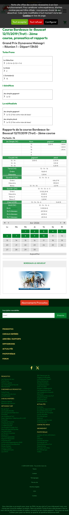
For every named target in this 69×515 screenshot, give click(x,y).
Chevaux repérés (10, 334)
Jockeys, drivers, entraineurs (46, 435)
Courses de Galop (42, 440)
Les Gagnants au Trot (44, 390)
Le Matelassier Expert (44, 379)
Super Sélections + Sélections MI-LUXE (13, 418)
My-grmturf (5, 409)
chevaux (14, 208)
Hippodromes (8, 344)
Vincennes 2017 (6, 440)
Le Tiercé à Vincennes (8, 433)
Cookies (27, 15)
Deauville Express (42, 381)
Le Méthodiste (5, 396)
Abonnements (5, 386)
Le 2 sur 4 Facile (6, 448)
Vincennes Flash (42, 401)
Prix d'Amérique (42, 416)
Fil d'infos (40, 407)
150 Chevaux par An (43, 375)
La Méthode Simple (7, 450)
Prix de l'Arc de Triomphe (45, 413)
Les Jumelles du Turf (7, 416)
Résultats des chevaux (8, 403)
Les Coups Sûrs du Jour (8, 394)
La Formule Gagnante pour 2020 (11, 442)
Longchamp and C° (43, 385)
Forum (5, 359)
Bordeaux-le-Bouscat (35, 263)
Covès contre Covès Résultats (10, 444)
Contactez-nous (43, 425)
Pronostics (7, 329)
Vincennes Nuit (41, 400)
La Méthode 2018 (6, 426)
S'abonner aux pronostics (11, 389)
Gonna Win (4, 435)
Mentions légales (34, 487)
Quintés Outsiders (42, 383)
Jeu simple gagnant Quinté (9, 385)
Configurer (51, 21)
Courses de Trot (42, 442)
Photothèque (8, 354)
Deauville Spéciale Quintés (9, 429)
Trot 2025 (4, 414)
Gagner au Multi (42, 398)
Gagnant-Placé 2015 (7, 439)
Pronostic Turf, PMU (43, 448)
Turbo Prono (5, 381)
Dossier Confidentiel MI (44, 388)
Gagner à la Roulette (43, 377)
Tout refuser (36, 21)
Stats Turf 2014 (42, 386)
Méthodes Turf (7, 406)
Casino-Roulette (42, 414)
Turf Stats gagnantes (8, 437)
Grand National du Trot (44, 411)
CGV (34, 491)
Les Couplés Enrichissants (45, 392)
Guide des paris (42, 422)
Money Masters (6, 446)
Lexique (34, 473)
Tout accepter (19, 21)
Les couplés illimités (7, 411)
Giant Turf (40, 394)
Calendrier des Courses (44, 420)
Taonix (34, 469)
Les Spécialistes (6, 431)
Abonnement (42, 428)
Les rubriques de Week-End (10, 413)
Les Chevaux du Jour (7, 379)
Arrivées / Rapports (11, 339)
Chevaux (40, 439)
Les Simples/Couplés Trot (9, 427)
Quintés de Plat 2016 (7, 422)
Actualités (7, 349)
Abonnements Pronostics (34, 302)
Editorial (40, 418)
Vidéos (39, 452)
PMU (38, 437)
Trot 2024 (4, 420)
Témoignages (35, 478)
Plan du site (34, 482)
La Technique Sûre (7, 424)
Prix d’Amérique (42, 450)
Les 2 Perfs (4, 452)
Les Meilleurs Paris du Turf (45, 396)
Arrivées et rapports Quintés (46, 409)
